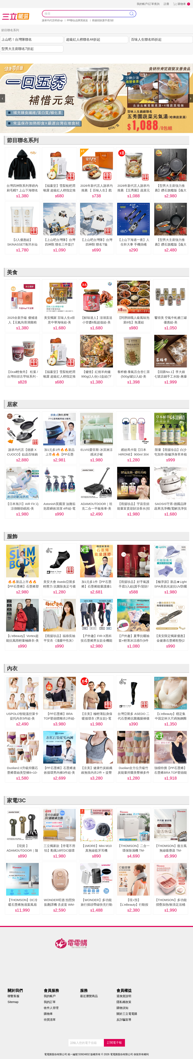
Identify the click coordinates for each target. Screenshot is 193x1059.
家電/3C (123, 59)
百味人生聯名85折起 (146, 39)
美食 (56, 59)
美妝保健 (95, 59)
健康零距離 (139, 59)
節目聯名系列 (39, 59)
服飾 (81, 59)
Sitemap (13, 1002)
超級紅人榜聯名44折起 (83, 39)
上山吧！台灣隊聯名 (16, 39)
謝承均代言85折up (52, 20)
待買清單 (50, 1019)
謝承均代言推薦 (15, 59)
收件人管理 (51, 1008)
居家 (69, 59)
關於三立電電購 (127, 1013)
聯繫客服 (13, 996)
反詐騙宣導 (124, 1019)
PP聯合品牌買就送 (77, 20)
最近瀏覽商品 (89, 996)
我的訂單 (50, 1002)
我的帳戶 (50, 996)
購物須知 (122, 1008)
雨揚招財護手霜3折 (103, 20)
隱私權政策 (124, 1002)
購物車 (182, 3)
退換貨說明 (124, 996)
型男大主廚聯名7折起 (17, 49)
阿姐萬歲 (157, 59)
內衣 (109, 59)
